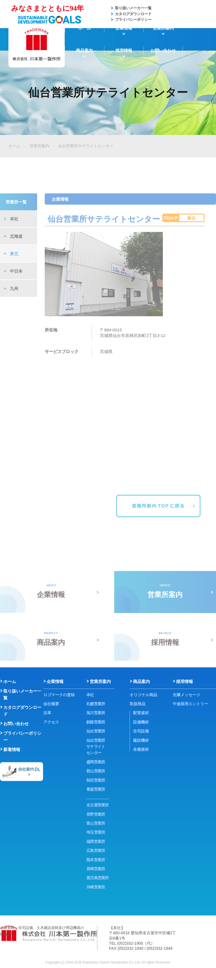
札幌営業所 (95, 704)
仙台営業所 (95, 731)
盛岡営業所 (95, 762)
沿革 (47, 713)
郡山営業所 (95, 771)
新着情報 (11, 749)
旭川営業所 (95, 713)
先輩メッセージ (186, 695)
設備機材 (141, 722)
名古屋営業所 (97, 805)
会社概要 (51, 704)
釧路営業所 (95, 722)
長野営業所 (95, 814)
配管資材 (141, 713)
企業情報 (123, 28)
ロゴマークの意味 (59, 695)
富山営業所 (95, 823)
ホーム (84, 28)
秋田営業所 (95, 780)
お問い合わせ (163, 50)
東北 (14, 272)
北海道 (16, 254)
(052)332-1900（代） (136, 943)
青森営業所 (95, 789)
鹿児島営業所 (97, 878)
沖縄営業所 (95, 887)
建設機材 (141, 740)
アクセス (51, 722)
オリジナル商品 (143, 695)
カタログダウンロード (133, 14)
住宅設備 (141, 731)
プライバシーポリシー (133, 19)
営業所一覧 (16, 220)
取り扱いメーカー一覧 (133, 8)
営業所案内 (163, 28)
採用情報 (123, 50)
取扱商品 (137, 704)
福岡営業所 (95, 841)
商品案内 (84, 50)
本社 (14, 237)
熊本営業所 (95, 860)
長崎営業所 (95, 869)
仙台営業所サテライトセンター (85, 146)
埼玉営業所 (95, 832)
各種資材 (141, 749)
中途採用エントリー (190, 704)
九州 (14, 306)
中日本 (16, 289)
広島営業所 (95, 850)
